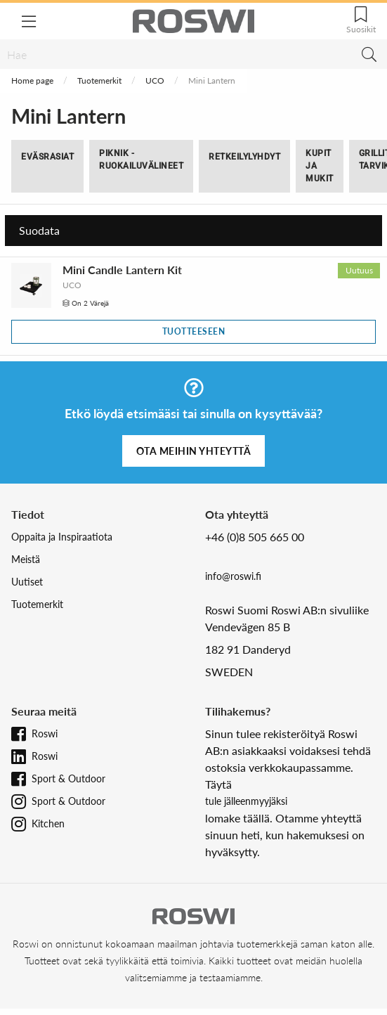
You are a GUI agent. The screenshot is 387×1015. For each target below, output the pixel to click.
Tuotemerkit (99, 80)
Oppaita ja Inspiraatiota (61, 537)
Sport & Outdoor (68, 778)
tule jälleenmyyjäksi (246, 801)
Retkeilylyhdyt (244, 157)
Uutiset (27, 582)
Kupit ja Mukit (320, 165)
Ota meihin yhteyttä (193, 451)
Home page (32, 80)
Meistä (25, 559)
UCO (154, 80)
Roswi (45, 733)
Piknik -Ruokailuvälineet (141, 159)
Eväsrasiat (47, 157)
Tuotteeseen (193, 331)
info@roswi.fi (233, 576)
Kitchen (48, 823)
